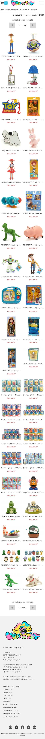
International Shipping (10, 707)
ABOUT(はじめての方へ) (11, 686)
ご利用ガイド (7, 689)
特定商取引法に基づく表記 (12, 713)
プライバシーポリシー (10, 716)
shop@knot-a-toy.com (13, 660)
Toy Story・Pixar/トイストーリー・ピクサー (21, 9)
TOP (2, 9)
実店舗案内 (7, 701)
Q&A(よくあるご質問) (10, 704)
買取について (7, 698)
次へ (33, 25)
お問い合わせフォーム (10, 710)
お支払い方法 (7, 692)
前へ (12, 25)
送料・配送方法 (8, 695)
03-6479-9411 (11, 657)
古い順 (27, 15)
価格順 (34, 15)
